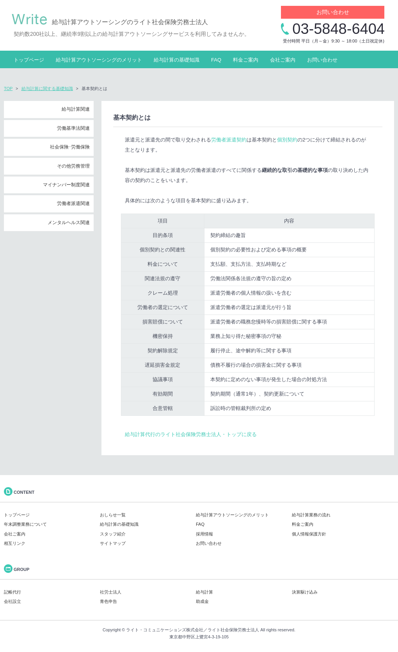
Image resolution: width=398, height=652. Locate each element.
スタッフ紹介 (113, 534)
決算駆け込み (305, 592)
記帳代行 (12, 592)
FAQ (216, 60)
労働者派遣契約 (229, 140)
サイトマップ (113, 543)
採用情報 (204, 534)
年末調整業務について (25, 524)
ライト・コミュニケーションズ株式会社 (164, 629)
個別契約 (287, 140)
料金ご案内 (245, 60)
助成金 (202, 601)
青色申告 (108, 601)
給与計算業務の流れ (311, 514)
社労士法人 (110, 592)
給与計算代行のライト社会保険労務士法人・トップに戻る (191, 434)
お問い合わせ (332, 12)
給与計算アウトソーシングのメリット (99, 60)
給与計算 (204, 592)
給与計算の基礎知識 (176, 60)
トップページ (29, 60)
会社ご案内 (282, 60)
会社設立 (12, 601)
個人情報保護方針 (309, 534)
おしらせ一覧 (113, 514)
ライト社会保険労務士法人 (233, 629)
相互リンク (14, 543)
